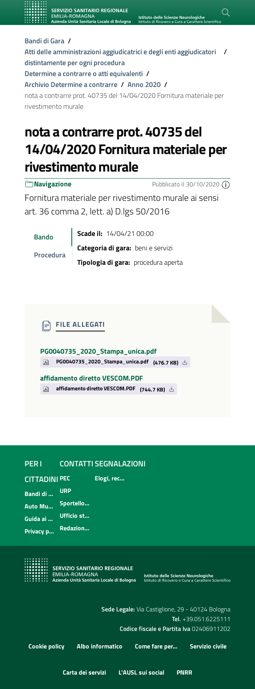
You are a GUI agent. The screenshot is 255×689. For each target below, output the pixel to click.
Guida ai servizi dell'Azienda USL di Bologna (40, 518)
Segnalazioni (120, 463)
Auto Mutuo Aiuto (40, 506)
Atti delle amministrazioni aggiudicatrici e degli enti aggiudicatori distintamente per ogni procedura (120, 57)
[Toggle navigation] (33, 28)
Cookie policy (46, 646)
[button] (225, 184)
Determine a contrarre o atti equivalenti (84, 73)
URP (65, 490)
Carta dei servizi (84, 672)
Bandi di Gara (44, 40)
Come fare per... (156, 646)
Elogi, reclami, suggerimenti (110, 478)
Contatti (76, 463)
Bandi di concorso (40, 493)
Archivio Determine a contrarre (71, 84)
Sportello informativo (75, 503)
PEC (65, 478)
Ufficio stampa (75, 515)
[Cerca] (225, 12)
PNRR (184, 672)
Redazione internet (75, 528)
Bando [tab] (43, 237)
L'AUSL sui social (141, 672)
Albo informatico (99, 646)
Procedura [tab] (50, 255)
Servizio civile (208, 646)
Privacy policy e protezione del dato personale (40, 531)
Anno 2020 (144, 84)
